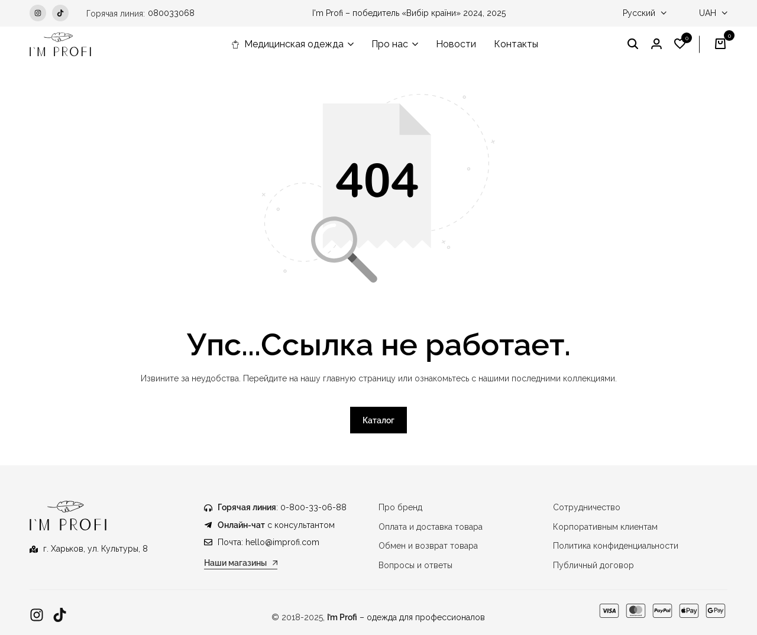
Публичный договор (593, 565)
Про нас (389, 44)
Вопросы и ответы (415, 565)
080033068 (171, 13)
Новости (456, 44)
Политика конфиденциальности (615, 546)
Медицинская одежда (287, 44)
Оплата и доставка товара (430, 527)
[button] (680, 44)
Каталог (378, 421)
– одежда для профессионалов (406, 617)
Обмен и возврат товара (428, 546)
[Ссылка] (37, 615)
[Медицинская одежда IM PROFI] (60, 44)
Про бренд (400, 508)
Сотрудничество (586, 508)
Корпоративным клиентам (605, 527)
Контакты (516, 44)
